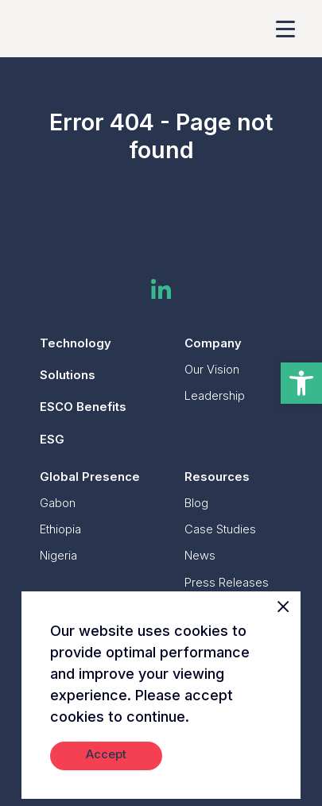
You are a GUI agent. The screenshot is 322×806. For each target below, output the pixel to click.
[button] (301, 383)
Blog (196, 503)
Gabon (58, 503)
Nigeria (58, 555)
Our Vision (211, 369)
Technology (75, 343)
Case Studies (220, 529)
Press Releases (226, 582)
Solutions (67, 375)
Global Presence (90, 477)
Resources (217, 477)
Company (213, 343)
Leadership (214, 396)
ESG (52, 439)
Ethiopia (60, 529)
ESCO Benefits (83, 407)
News (199, 555)
